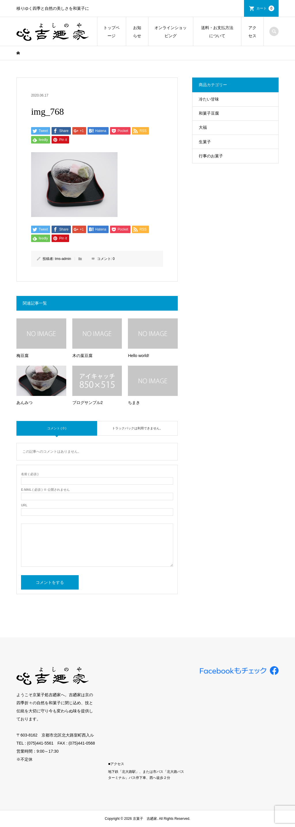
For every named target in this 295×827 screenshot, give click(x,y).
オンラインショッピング (170, 31)
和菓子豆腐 (209, 113)
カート (265, 8)
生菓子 (205, 141)
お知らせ (137, 31)
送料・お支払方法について (217, 31)
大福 (203, 127)
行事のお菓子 (211, 156)
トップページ (111, 31)
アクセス (252, 31)
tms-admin (63, 259)
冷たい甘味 (209, 99)
